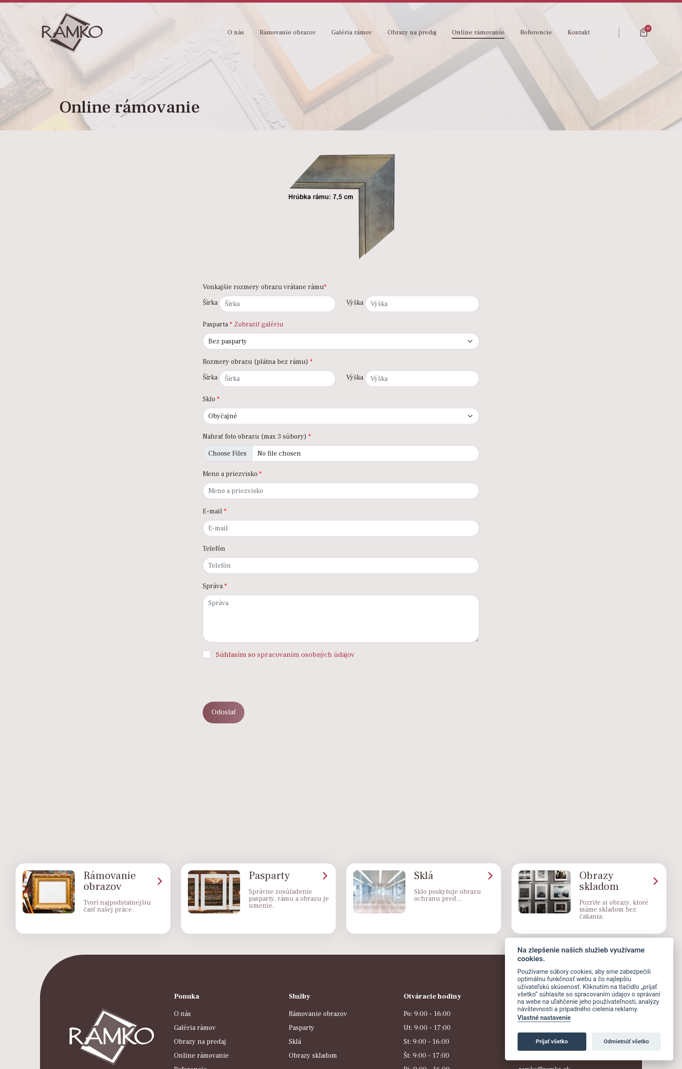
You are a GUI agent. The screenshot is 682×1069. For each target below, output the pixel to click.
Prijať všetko (552, 1041)
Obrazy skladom (313, 1055)
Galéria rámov (351, 32)
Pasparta (217, 324)
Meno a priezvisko (232, 474)
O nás (235, 32)
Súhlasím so (285, 654)
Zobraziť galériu (259, 324)
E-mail (215, 511)
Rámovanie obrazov (288, 32)
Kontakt (579, 32)
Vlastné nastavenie (544, 1018)
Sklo (211, 399)
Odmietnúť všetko (626, 1041)
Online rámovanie (478, 32)
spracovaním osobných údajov (305, 654)
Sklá (295, 1041)
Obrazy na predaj (412, 32)
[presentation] (269, 678)
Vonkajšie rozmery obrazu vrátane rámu (265, 287)
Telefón (214, 548)
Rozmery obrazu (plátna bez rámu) (258, 361)
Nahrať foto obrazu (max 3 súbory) (257, 436)
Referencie (536, 32)
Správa (215, 586)
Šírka (210, 302)
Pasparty (301, 1027)
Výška (354, 302)
